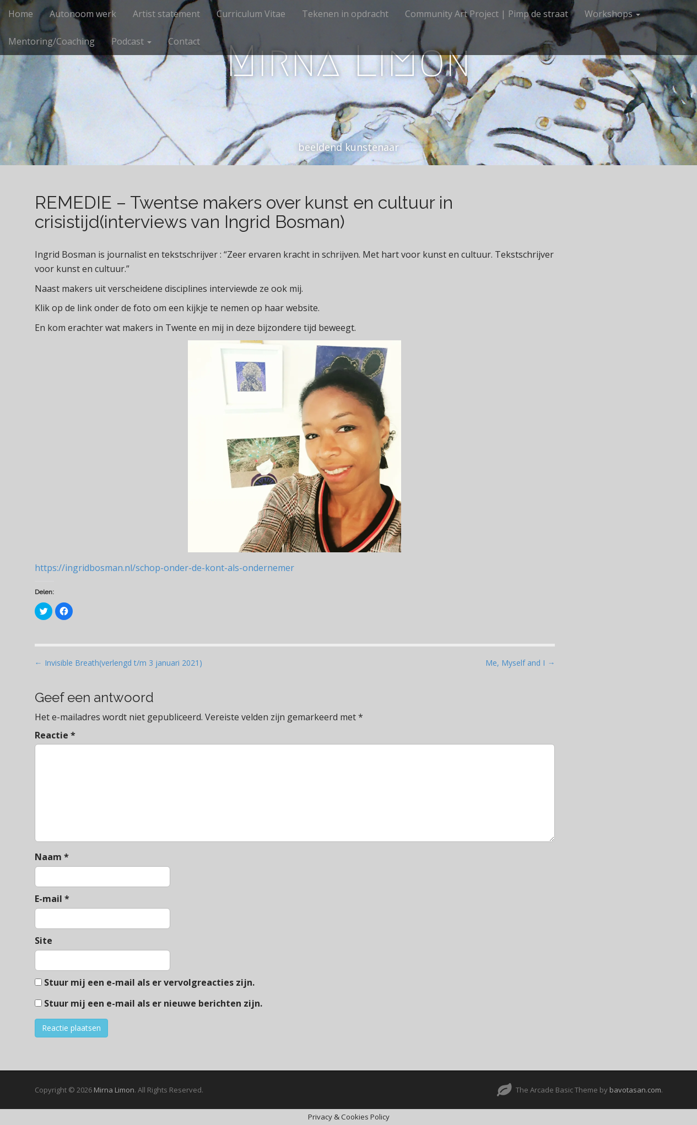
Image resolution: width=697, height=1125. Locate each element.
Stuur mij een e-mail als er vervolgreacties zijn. (149, 982)
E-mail (52, 899)
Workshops (612, 14)
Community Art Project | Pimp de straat (486, 14)
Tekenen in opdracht (345, 14)
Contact (184, 41)
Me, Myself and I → (520, 662)
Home (20, 14)
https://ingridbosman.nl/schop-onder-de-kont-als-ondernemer (164, 568)
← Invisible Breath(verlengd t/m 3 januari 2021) (118, 662)
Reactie (55, 735)
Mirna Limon (348, 61)
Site (43, 940)
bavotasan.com (635, 1090)
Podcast (131, 41)
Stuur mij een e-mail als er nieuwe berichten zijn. (153, 1003)
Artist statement (166, 14)
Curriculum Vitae (251, 14)
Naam (52, 857)
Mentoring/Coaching (51, 41)
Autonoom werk (83, 14)
